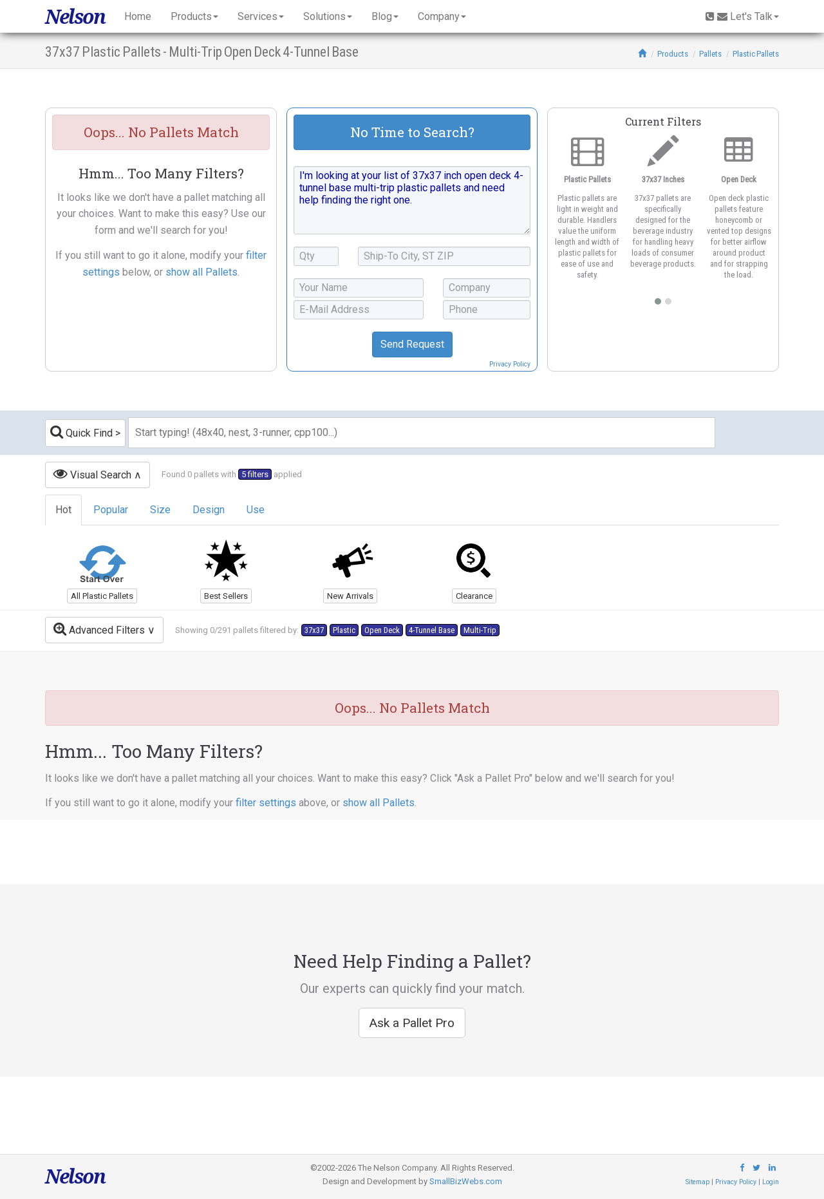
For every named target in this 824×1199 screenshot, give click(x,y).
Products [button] (194, 16)
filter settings (266, 803)
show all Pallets (201, 272)
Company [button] (442, 16)
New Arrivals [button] (350, 596)
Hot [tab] (63, 510)
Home (137, 16)
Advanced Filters (99, 628)
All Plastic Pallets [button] (102, 596)
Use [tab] (256, 510)
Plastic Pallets (756, 54)
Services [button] (261, 16)
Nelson (75, 16)
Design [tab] (208, 510)
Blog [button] (384, 16)
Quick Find (81, 431)
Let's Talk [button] (742, 16)
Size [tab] (160, 510)
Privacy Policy (509, 364)
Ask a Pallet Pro (412, 1022)
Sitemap (697, 1182)
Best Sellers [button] (226, 596)
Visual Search (92, 473)
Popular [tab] (110, 510)
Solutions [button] (327, 16)
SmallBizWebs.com (465, 1181)
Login (770, 1182)
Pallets (710, 54)
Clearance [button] (474, 596)
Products (672, 54)
